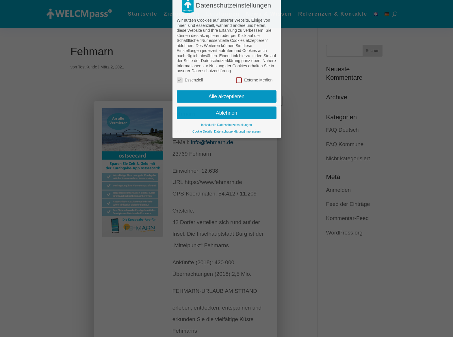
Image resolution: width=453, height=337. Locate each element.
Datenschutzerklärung (229, 114)
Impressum (253, 114)
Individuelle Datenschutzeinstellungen (226, 108)
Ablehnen (226, 96)
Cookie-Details (202, 114)
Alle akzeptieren (227, 80)
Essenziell (190, 63)
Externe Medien (254, 63)
